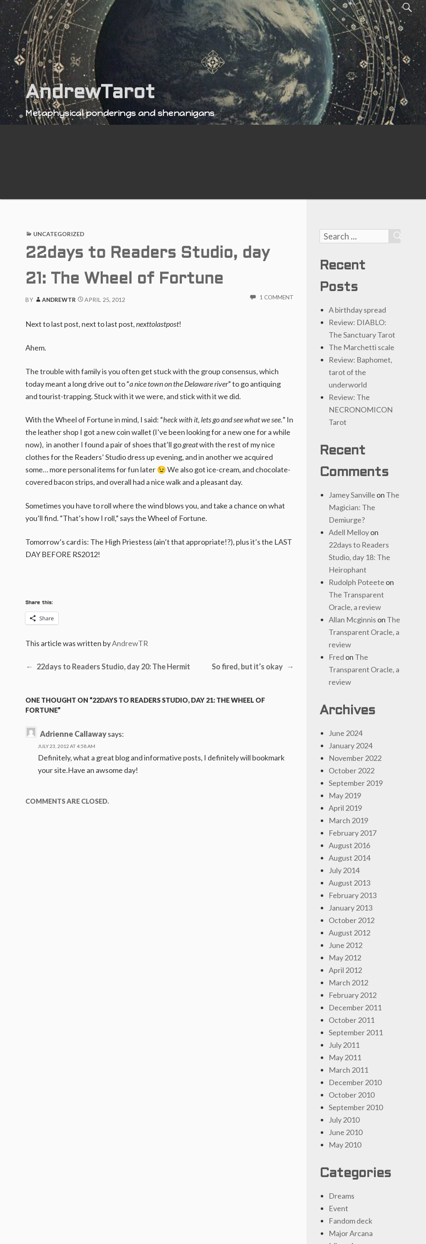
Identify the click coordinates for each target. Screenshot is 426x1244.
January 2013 (350, 907)
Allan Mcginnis (352, 619)
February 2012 (352, 995)
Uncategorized (58, 233)
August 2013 (349, 882)
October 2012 (351, 920)
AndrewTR (55, 299)
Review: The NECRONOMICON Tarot (361, 409)
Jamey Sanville (352, 494)
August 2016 (349, 845)
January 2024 (350, 745)
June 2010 (345, 1132)
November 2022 (355, 758)
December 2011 (355, 1007)
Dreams (341, 1195)
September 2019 (356, 782)
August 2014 (349, 857)
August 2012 (349, 932)
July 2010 (344, 1119)
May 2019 (345, 795)
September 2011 (356, 1032)
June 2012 (345, 945)
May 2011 (345, 1057)
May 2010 (345, 1144)
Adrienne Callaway (73, 733)
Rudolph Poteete (356, 582)
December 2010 (355, 1082)
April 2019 (345, 807)
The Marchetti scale (361, 347)
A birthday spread (357, 309)
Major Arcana (351, 1233)
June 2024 (345, 733)
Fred (336, 656)
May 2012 (345, 957)
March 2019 (348, 820)
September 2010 (356, 1107)
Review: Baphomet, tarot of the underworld (360, 372)
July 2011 (344, 1044)
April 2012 (345, 970)
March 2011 (348, 1069)
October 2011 (351, 1019)
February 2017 (352, 832)
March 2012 (348, 982)
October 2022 (351, 770)
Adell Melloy (349, 532)
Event (338, 1208)
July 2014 (344, 870)
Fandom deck (350, 1220)
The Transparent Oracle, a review (364, 632)
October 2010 (351, 1094)
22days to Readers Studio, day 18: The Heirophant (359, 557)
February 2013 (352, 895)
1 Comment (277, 297)
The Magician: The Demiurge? (364, 507)
